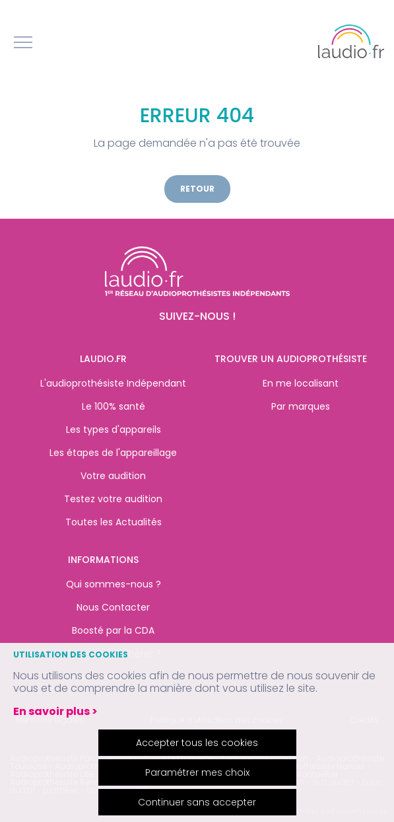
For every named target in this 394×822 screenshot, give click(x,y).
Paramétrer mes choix (197, 772)
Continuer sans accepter (197, 802)
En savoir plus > (55, 711)
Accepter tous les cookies (197, 742)
